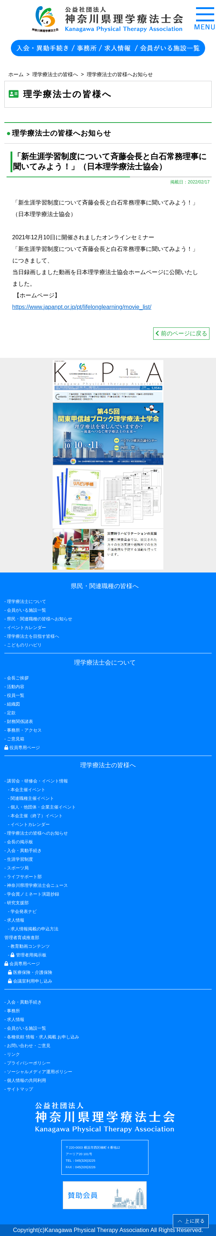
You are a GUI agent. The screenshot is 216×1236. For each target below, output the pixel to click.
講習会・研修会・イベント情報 (37, 781)
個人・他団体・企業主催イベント (43, 807)
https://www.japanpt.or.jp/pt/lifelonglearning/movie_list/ (81, 307)
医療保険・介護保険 (30, 972)
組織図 (13, 704)
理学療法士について (26, 601)
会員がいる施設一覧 (26, 1028)
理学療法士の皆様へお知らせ (120, 74)
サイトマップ (20, 1089)
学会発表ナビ (24, 911)
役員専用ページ (22, 747)
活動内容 (15, 686)
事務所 (13, 1010)
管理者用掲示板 (28, 955)
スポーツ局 (18, 868)
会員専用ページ (22, 963)
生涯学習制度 (20, 859)
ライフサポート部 (24, 876)
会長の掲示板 (20, 841)
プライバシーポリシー (28, 1063)
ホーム (16, 74)
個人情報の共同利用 (26, 1080)
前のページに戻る (181, 333)
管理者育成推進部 (21, 937)
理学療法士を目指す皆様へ (33, 636)
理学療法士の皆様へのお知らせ (37, 833)
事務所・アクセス (24, 730)
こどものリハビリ (24, 645)
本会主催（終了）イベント (37, 815)
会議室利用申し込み (30, 981)
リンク (13, 1054)
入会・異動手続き (24, 1002)
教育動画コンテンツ (30, 946)
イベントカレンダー (26, 627)
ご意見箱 (15, 738)
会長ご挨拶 (18, 678)
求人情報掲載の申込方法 (34, 928)
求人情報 (15, 1019)
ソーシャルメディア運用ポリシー (39, 1071)
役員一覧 (15, 695)
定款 (11, 712)
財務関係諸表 (20, 721)
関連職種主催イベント (32, 798)
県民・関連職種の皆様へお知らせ (39, 618)
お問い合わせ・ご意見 (28, 1045)
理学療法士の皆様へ (55, 74)
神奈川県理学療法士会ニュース (37, 885)
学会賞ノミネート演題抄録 (33, 894)
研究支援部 (18, 902)
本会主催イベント (28, 789)
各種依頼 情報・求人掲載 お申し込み (43, 1036)
